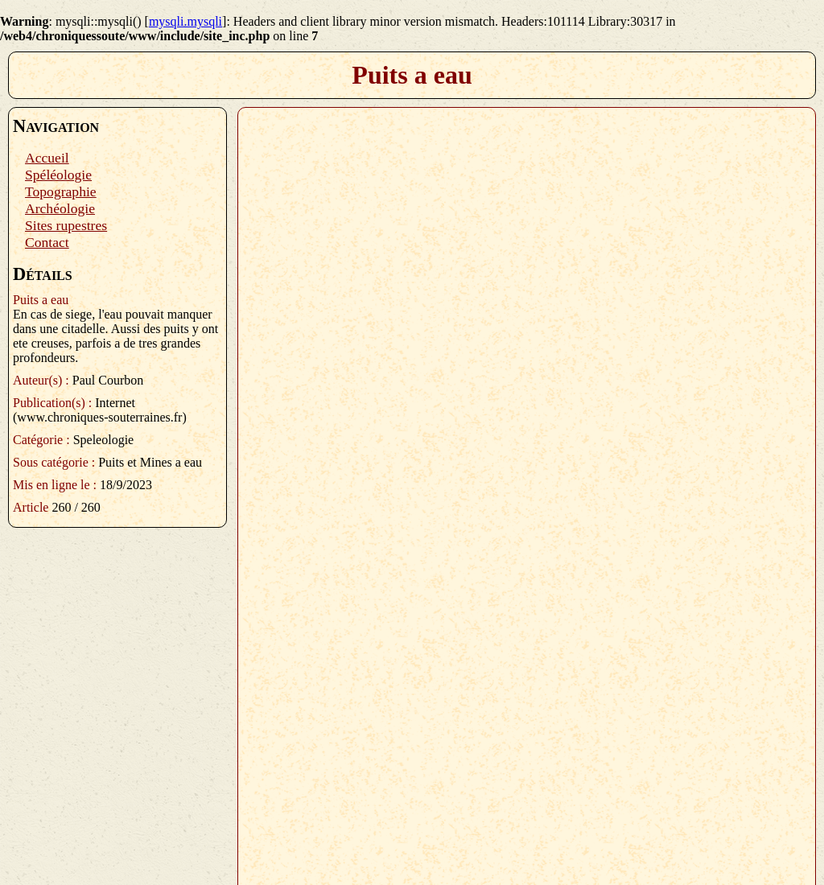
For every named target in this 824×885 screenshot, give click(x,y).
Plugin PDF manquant (526, 490)
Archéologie (60, 208)
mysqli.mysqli (185, 21)
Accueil (47, 158)
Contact (47, 242)
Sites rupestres (66, 225)
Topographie (61, 191)
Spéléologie (58, 175)
